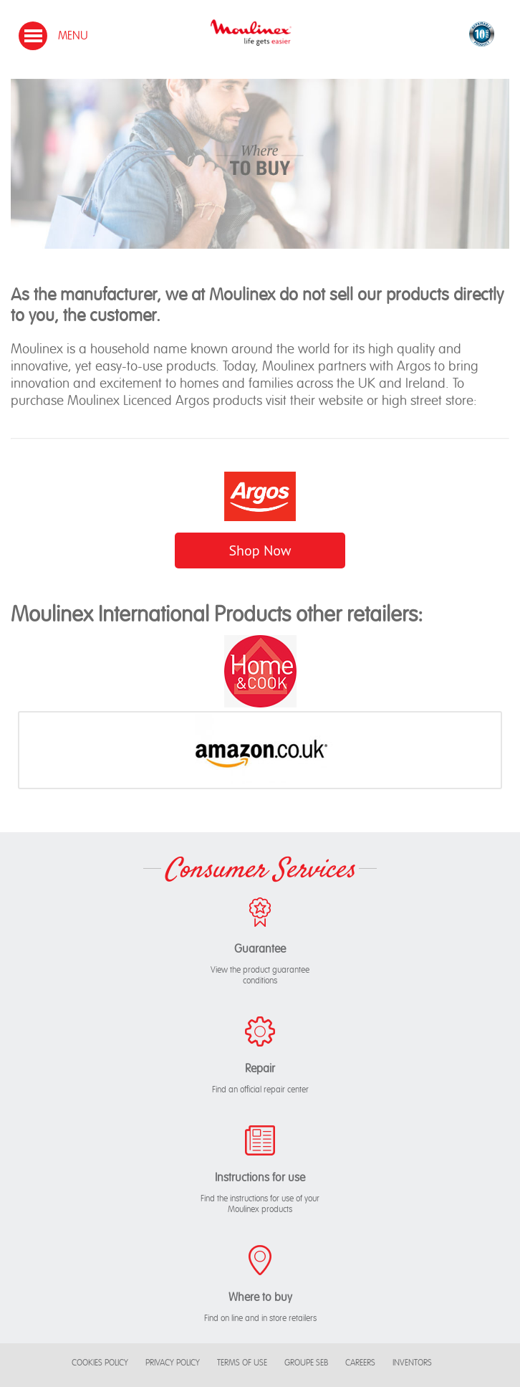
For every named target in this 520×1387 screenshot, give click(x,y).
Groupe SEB (306, 1363)
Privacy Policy (172, 1363)
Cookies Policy (100, 1363)
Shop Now (259, 550)
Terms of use (242, 1363)
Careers (360, 1363)
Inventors (412, 1363)
